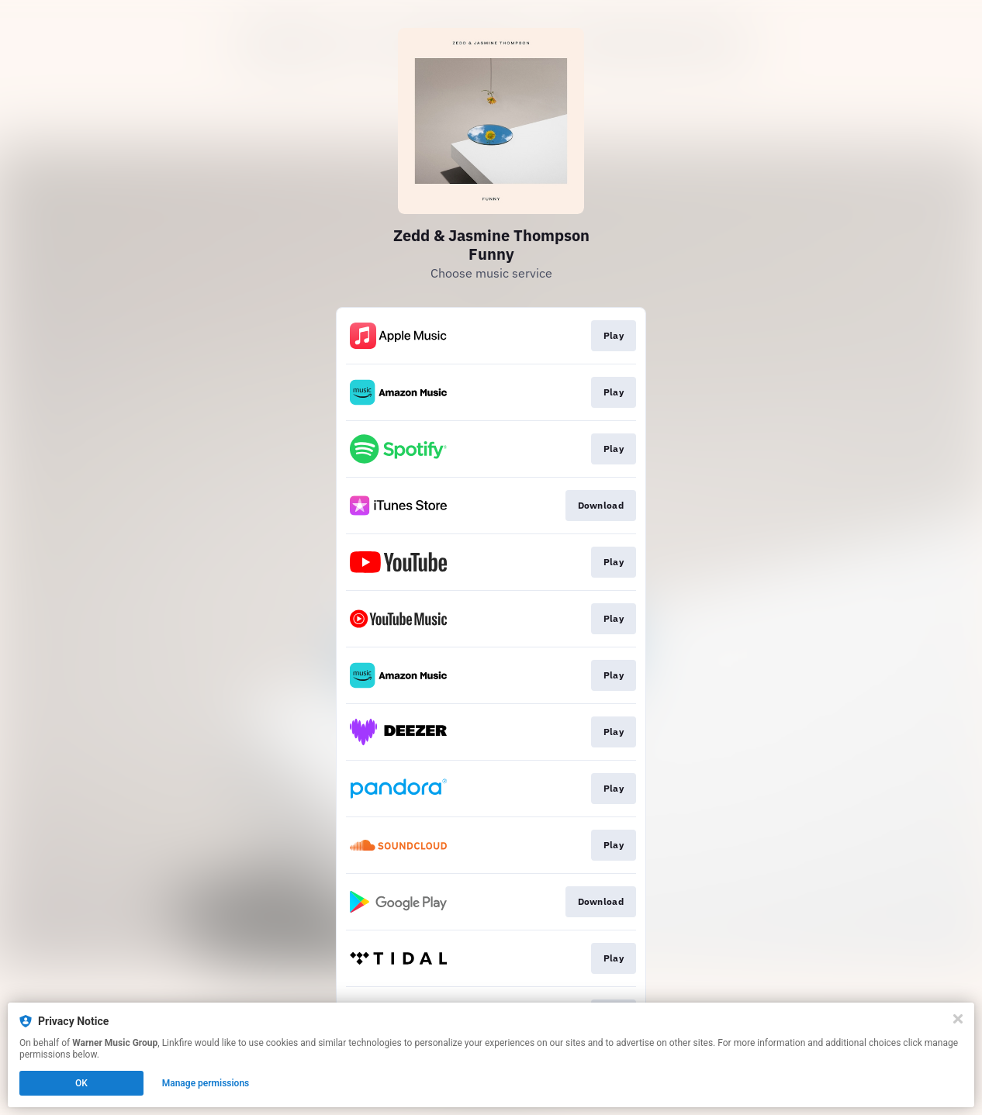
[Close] (958, 1018)
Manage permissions (206, 1083)
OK (81, 1083)
